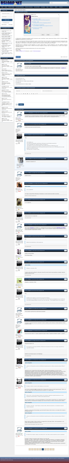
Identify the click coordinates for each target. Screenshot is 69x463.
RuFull (29, 134)
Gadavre (29, 359)
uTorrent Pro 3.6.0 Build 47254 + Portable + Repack (7, 49)
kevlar (30, 158)
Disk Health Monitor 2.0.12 (20, 78)
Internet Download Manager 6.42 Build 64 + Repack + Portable (7, 36)
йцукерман (30, 330)
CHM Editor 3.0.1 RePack (60, 227)
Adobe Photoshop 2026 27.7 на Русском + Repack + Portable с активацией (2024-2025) (7, 34)
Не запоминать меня (6, 22)
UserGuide (32, 227)
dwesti (29, 199)
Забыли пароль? (4, 24)
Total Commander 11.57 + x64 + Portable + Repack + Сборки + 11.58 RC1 (7, 53)
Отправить (21, 104)
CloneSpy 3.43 (19, 82)
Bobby (29, 279)
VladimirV (30, 308)
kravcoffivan (30, 183)
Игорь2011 (30, 224)
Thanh (29, 172)
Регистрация (10, 24)
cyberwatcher (30, 112)
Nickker (29, 379)
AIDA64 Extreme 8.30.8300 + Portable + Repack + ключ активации (6, 46)
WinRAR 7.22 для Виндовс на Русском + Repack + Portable (6, 38)
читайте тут (63, 67)
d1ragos (29, 250)
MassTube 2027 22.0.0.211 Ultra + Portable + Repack (7, 43)
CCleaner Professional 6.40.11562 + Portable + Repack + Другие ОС (7, 41)
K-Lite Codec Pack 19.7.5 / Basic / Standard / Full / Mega (7, 51)
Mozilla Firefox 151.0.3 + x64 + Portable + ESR (6, 31)
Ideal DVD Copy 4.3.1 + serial (21, 79)
